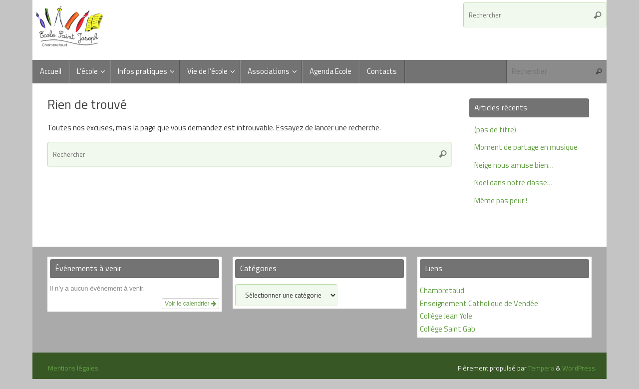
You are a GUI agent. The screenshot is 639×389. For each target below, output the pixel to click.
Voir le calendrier (190, 303)
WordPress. (579, 368)
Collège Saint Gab (447, 329)
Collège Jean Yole (446, 316)
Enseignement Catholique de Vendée (479, 303)
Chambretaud (442, 290)
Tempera (541, 368)
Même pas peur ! (500, 200)
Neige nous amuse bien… (514, 165)
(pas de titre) (495, 129)
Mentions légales (73, 368)
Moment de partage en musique (526, 147)
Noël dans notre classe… (513, 182)
